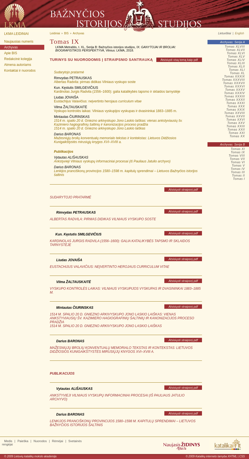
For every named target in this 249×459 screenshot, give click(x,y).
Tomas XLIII (236, 63)
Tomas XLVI (236, 53)
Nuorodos (40, 441)
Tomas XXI (237, 132)
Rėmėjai (57, 441)
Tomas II (238, 175)
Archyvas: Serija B (232, 144)
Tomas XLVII (235, 49)
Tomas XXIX (235, 109)
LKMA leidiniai (16, 34)
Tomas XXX (236, 106)
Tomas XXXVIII (233, 79)
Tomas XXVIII (234, 113)
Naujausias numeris (18, 41)
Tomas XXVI (235, 119)
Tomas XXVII (235, 116)
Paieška (22, 441)
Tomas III (238, 172)
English (239, 33)
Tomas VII (237, 158)
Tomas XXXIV (234, 93)
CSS (242, 456)
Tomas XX (237, 136)
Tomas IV (238, 168)
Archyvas (11, 47)
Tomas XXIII (235, 126)
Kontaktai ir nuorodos (19, 70)
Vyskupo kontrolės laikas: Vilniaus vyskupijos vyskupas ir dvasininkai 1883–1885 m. (115, 111)
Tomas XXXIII (234, 96)
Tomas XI (238, 149)
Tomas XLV (236, 56)
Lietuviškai (224, 33)
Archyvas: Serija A (232, 42)
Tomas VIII (237, 155)
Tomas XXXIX (234, 76)
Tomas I (239, 178)
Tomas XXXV (235, 89)
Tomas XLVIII (235, 46)
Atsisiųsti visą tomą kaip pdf (179, 59)
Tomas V (238, 165)
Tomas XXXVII (234, 83)
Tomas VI (238, 162)
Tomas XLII (236, 66)
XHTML (232, 456)
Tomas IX (238, 152)
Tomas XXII (236, 129)
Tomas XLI (237, 69)
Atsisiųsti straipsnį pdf (183, 189)
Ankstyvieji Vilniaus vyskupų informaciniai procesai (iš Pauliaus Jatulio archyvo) (112, 161)
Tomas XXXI (235, 103)
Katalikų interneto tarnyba (211, 456)
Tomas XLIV (236, 59)
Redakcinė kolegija (18, 59)
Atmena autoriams (17, 65)
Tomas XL (237, 73)
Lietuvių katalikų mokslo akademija (35, 456)
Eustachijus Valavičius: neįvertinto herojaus (98, 101)
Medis (8, 441)
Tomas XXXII (235, 99)
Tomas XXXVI (234, 86)
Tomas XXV (236, 123)
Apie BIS (10, 53)
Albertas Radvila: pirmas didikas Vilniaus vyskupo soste (95, 82)
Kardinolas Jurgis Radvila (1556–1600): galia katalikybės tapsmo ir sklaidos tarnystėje (117, 92)
